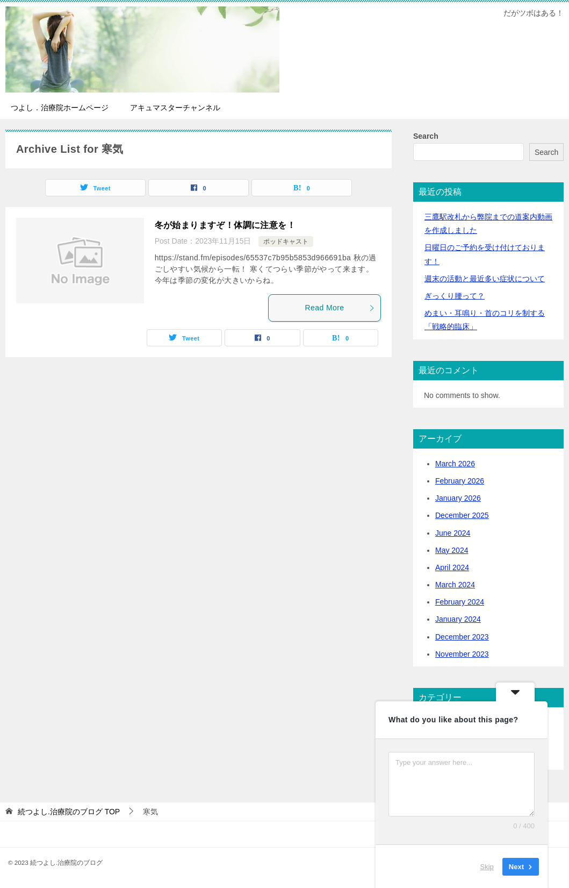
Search (425, 136)
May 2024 (451, 550)
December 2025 (462, 515)
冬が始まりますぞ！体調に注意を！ (225, 225)
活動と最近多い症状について (484, 278)
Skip (487, 866)
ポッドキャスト (285, 241)
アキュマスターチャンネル (175, 107)
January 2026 (458, 498)
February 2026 (459, 481)
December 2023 (462, 637)
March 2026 (455, 463)
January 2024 (458, 619)
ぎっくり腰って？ (454, 296)
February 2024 (459, 602)
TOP (69, 811)
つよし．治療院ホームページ (60, 107)
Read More (340, 307)
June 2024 (452, 533)
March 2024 (455, 584)
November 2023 (462, 654)
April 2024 (452, 567)
